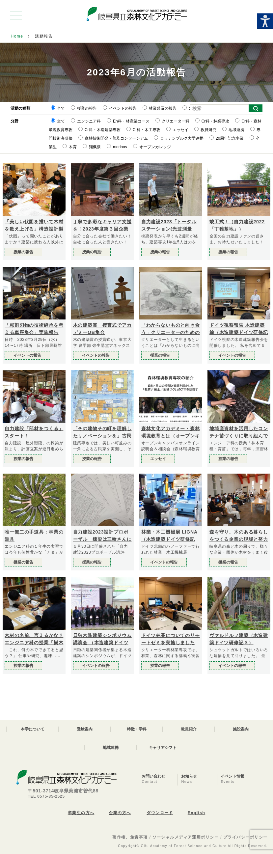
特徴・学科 (137, 729)
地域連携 (111, 747)
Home (17, 36)
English (196, 813)
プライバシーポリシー (245, 837)
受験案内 (85, 729)
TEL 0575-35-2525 (46, 796)
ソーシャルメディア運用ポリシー (185, 837)
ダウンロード (160, 813)
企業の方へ (120, 813)
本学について (32, 729)
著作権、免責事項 (130, 837)
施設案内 (241, 729)
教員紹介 (189, 729)
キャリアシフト (163, 747)
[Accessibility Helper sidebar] (265, 21)
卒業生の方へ (81, 813)
